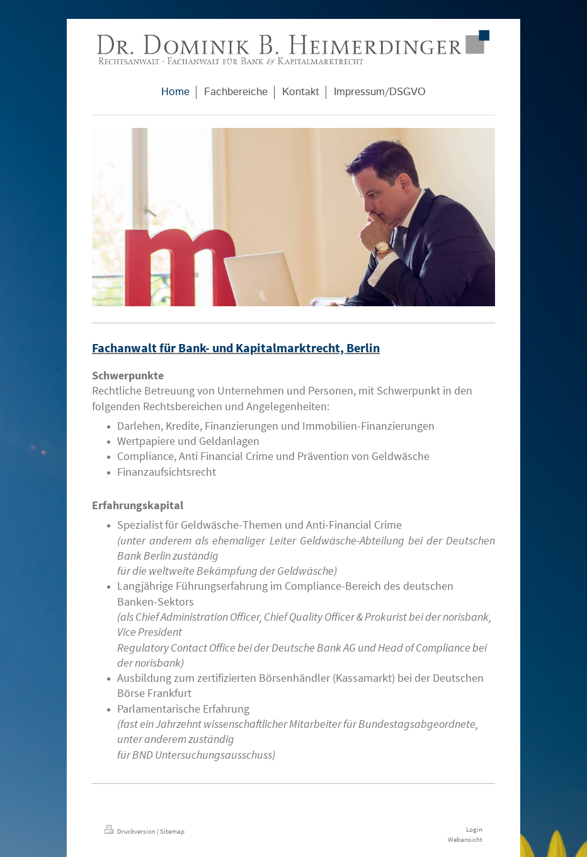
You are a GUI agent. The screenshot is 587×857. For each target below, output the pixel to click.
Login (474, 829)
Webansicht (465, 839)
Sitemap (172, 831)
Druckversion (131, 831)
